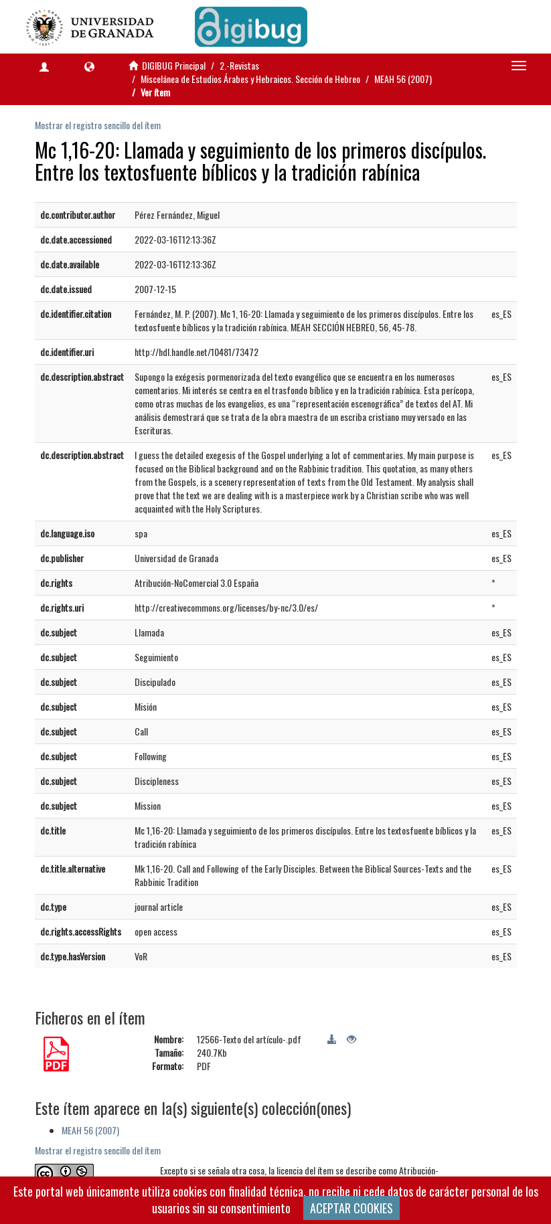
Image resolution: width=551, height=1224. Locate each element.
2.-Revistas (239, 65)
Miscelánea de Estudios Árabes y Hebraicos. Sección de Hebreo (250, 79)
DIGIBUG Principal (174, 65)
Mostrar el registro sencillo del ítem (98, 125)
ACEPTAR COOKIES (351, 1208)
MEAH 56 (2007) (403, 79)
